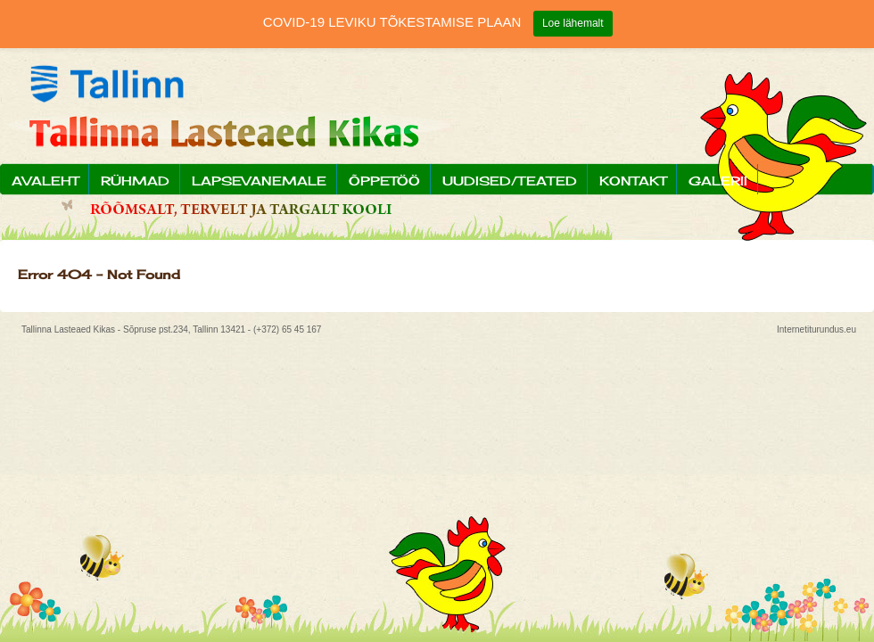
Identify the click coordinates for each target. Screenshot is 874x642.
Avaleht (45, 180)
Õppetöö (384, 180)
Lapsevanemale (259, 180)
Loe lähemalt (573, 23)
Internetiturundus (810, 329)
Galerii (717, 180)
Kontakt (632, 180)
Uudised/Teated (509, 180)
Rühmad (135, 180)
